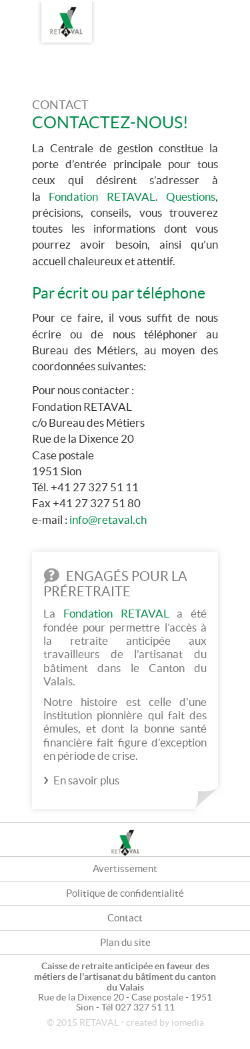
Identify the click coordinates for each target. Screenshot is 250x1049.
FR (203, 11)
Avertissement (125, 868)
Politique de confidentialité (125, 893)
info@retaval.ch (108, 519)
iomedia (187, 1023)
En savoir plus (86, 780)
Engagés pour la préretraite (115, 584)
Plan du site (125, 942)
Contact (125, 917)
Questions (190, 196)
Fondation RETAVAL (102, 196)
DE (230, 11)
